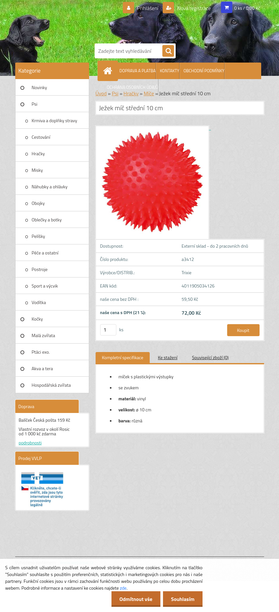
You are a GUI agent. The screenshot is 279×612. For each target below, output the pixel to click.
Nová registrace (193, 8)
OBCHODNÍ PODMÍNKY (203, 70)
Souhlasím (182, 599)
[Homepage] (109, 71)
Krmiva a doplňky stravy (54, 120)
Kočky (37, 318)
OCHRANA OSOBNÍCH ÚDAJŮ (132, 87)
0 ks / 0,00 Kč (247, 8)
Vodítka (39, 302)
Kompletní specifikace (123, 357)
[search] (168, 51)
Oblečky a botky (47, 219)
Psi (35, 103)
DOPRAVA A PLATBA (138, 70)
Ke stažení (167, 357)
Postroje (40, 269)
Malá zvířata (43, 335)
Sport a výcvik (45, 285)
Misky (37, 170)
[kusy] (108, 329)
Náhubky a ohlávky (50, 186)
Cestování (41, 137)
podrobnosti (30, 442)
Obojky (38, 203)
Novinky (39, 87)
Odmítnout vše (135, 599)
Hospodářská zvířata (51, 385)
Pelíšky (38, 236)
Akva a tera (42, 368)
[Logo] (177, 20)
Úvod (101, 93)
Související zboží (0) (210, 357)
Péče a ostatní (45, 252)
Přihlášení (147, 8)
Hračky (38, 153)
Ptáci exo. (41, 351)
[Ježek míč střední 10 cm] (153, 127)
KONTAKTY (169, 70)
